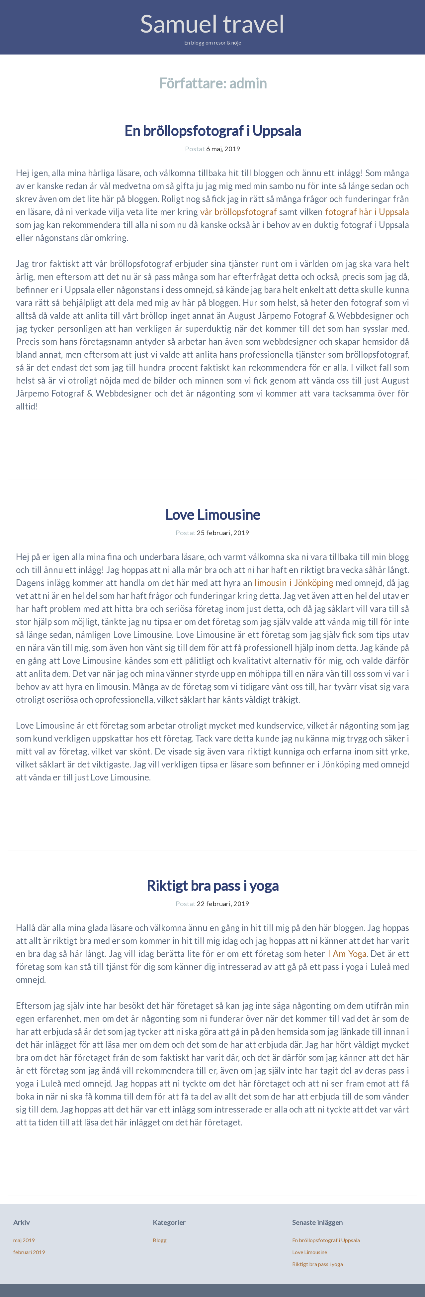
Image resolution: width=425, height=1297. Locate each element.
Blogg (160, 1240)
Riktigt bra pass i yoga (212, 885)
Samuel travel (212, 23)
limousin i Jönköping (293, 582)
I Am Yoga (347, 953)
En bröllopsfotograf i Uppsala (212, 130)
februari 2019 (29, 1252)
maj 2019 (24, 1240)
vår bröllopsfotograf (238, 211)
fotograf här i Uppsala (367, 211)
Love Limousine (212, 514)
